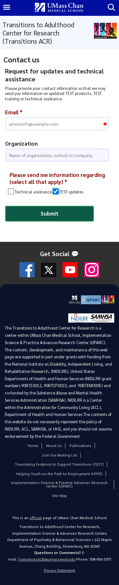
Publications (80, 445)
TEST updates (71, 191)
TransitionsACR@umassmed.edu (46, 559)
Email (14, 112)
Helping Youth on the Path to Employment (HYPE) (59, 473)
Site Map (59, 495)
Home (33, 445)
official (36, 517)
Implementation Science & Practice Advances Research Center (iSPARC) (59, 484)
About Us (54, 445)
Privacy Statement (59, 570)
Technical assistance (33, 191)
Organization (21, 143)
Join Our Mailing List (59, 455)
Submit (49, 213)
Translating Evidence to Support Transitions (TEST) (59, 464)
